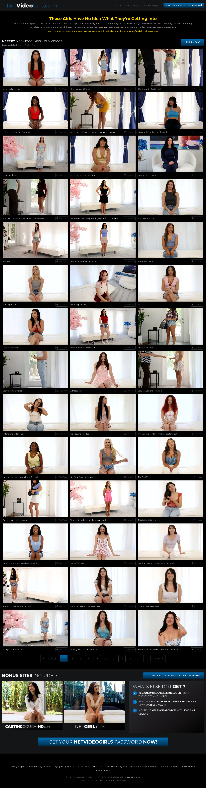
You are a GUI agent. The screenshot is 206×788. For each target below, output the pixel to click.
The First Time (144, 477)
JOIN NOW (193, 42)
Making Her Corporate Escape (84, 649)
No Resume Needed (79, 434)
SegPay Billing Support (64, 766)
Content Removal (103, 770)
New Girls (117, 5)
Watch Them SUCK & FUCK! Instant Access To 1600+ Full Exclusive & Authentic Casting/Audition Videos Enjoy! (103, 31)
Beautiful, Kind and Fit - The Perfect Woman (158, 649)
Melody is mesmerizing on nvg (17, 606)
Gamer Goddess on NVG (149, 606)
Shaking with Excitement (149, 89)
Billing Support (18, 766)
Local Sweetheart (11, 347)
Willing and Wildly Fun (13, 434)
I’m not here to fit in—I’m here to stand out (157, 434)
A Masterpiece (76, 391)
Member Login (150, 5)
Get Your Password (103, 742)
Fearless (6, 261)
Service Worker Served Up (150, 391)
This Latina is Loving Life (149, 520)
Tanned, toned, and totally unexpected (88, 520)
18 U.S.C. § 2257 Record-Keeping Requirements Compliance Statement (125, 766)
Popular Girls (132, 5)
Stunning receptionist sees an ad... (86, 606)
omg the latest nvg (11, 89)
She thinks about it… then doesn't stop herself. (24, 218)
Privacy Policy (188, 766)
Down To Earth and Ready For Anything (21, 563)
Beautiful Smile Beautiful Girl (83, 261)
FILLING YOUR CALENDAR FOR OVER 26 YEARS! (173, 675)
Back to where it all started (82, 347)
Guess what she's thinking (15, 520)
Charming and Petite (80, 89)
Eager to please (10, 175)
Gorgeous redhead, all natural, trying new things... (93, 132)
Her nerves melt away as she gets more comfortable (94, 218)
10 (147, 658)
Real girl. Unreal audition (14, 649)
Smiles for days (77, 563)
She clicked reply (145, 347)
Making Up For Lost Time (149, 175)
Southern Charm (145, 261)
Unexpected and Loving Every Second (20, 477)
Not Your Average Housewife (83, 477)
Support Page (133, 777)
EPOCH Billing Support (39, 766)
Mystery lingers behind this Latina (153, 132)
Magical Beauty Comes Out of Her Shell (156, 563)
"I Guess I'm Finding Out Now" (16, 132)
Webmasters (84, 766)
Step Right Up (9, 304)
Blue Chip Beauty (78, 304)
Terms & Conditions (170, 766)
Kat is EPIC (143, 304)
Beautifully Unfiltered (12, 391)
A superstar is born (146, 218)
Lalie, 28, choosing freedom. (83, 175)
